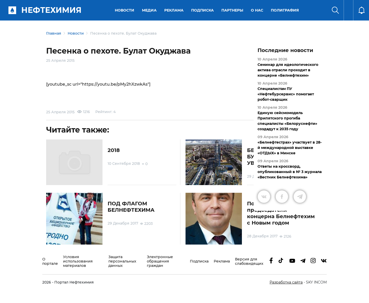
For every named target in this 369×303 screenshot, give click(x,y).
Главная (53, 33)
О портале (50, 261)
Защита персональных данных (122, 261)
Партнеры (232, 10)
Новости (124, 10)
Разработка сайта (286, 282)
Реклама (173, 10)
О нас (257, 10)
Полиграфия (285, 10)
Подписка (202, 10)
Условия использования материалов (78, 261)
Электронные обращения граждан (160, 261)
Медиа (149, 10)
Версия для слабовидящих (249, 261)
